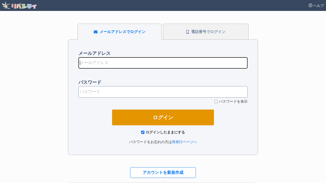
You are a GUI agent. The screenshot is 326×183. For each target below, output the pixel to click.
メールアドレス (94, 53)
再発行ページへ (184, 142)
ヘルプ (316, 6)
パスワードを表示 (233, 101)
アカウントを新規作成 (163, 172)
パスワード (89, 82)
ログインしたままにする (165, 132)
